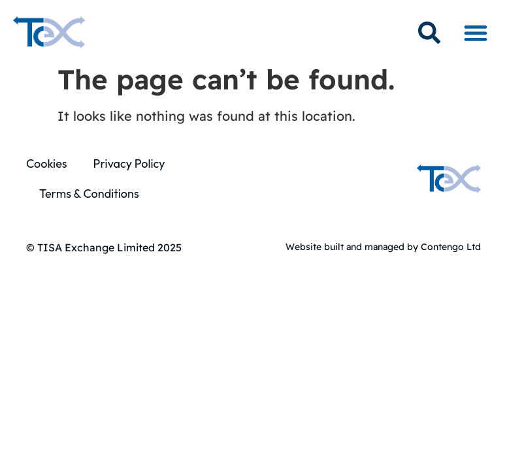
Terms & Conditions (89, 193)
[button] (475, 32)
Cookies (46, 163)
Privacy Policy (129, 163)
